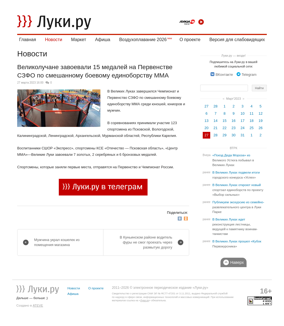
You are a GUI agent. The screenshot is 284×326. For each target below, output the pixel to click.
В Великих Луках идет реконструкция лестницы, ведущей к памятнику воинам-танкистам (235, 226)
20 (206, 128)
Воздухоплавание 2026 (143, 39)
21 (215, 128)
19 (260, 121)
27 (206, 106)
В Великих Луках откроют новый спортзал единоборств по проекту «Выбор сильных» (237, 189)
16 (233, 121)
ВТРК (233, 148)
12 (260, 113)
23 (233, 128)
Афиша (102, 39)
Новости (53, 39)
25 (251, 128)
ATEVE (38, 305)
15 (224, 121)
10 (242, 113)
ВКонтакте (222, 74)
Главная (27, 39)
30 (233, 135)
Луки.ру (144, 300)
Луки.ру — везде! (233, 55)
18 (251, 121)
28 (215, 106)
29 (224, 135)
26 (260, 128)
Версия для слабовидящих (237, 39)
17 (242, 121)
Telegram (246, 74)
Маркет (78, 39)
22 (224, 128)
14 (215, 121)
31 (242, 135)
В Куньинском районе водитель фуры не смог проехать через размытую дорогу (146, 242)
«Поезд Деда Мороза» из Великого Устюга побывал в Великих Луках (233, 160)
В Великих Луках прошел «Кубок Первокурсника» (236, 244)
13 (206, 121)
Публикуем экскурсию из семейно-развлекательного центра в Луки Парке (238, 207)
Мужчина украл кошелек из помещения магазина (57, 242)
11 (251, 113)
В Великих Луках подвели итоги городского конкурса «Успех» (236, 175)
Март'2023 (233, 98)
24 (242, 128)
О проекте (189, 39)
